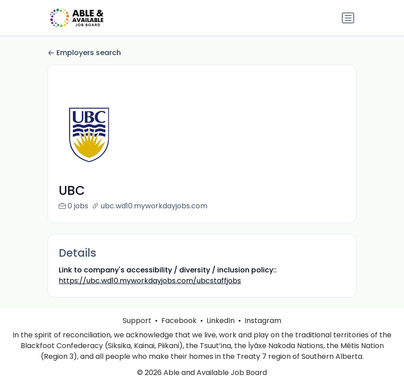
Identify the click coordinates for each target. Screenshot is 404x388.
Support (137, 331)
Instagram (263, 331)
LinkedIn (220, 331)
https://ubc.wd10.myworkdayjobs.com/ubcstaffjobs (150, 281)
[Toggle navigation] (348, 17)
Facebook (179, 331)
